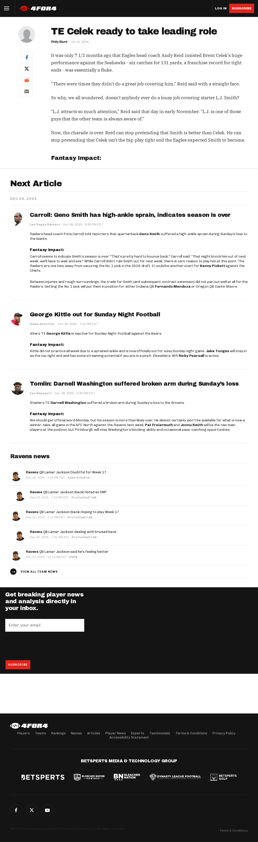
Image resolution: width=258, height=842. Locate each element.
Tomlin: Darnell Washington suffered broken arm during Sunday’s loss (134, 384)
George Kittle (58, 333)
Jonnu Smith (192, 425)
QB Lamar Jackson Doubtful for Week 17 (66, 472)
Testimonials (159, 733)
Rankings (58, 733)
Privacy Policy (223, 733)
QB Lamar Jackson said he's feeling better (67, 552)
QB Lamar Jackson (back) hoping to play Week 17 (72, 512)
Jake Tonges (217, 351)
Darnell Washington (68, 402)
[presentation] (45, 646)
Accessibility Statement (129, 737)
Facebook (16, 810)
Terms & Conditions (191, 733)
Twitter (31, 810)
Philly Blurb (59, 42)
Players (23, 733)
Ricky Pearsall (191, 355)
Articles (93, 733)
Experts (137, 733)
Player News (115, 733)
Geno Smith (149, 234)
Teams (40, 733)
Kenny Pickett (212, 266)
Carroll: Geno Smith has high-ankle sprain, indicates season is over (130, 215)
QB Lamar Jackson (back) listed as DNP (68, 492)
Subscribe (241, 8)
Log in (221, 8)
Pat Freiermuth (159, 425)
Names (76, 733)
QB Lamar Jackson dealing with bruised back (73, 532)
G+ (47, 810)
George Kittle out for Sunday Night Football (95, 314)
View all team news (39, 571)
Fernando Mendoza (172, 286)
